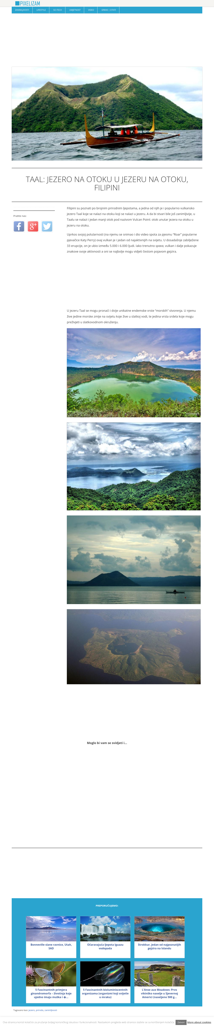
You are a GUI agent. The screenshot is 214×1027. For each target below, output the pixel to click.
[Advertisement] (107, 40)
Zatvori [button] (181, 1022)
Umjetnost (75, 10)
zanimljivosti (50, 1010)
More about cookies (199, 1022)
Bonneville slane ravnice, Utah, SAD (51, 946)
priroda (39, 1010)
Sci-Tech (57, 10)
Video (91, 10)
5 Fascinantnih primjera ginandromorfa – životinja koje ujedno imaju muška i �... (51, 993)
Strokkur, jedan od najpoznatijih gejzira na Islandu (159, 946)
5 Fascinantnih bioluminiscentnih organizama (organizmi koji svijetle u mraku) (105, 993)
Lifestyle (41, 10)
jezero (32, 1010)
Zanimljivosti (22, 10)
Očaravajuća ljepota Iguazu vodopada (105, 946)
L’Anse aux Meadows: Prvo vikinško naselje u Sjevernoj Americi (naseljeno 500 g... (159, 993)
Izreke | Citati (108, 10)
